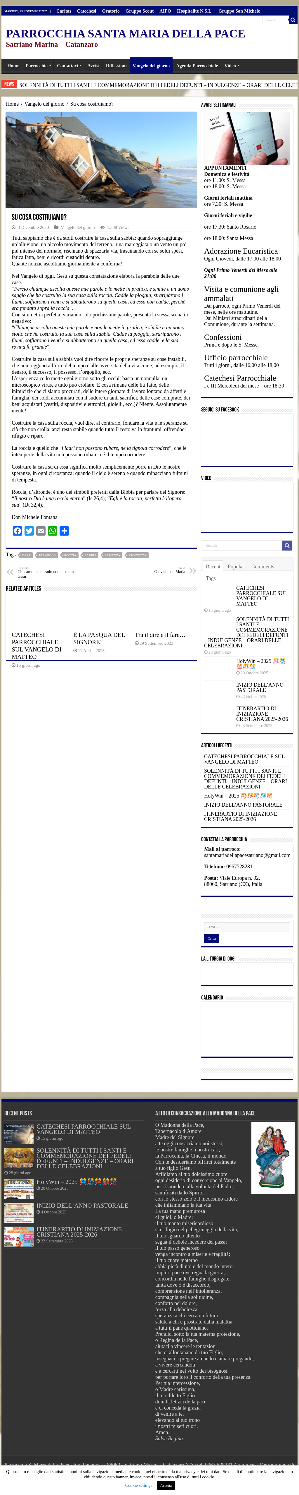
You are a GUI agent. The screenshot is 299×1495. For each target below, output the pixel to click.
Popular (236, 567)
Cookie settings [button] (138, 1485)
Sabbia (90, 555)
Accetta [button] (166, 1485)
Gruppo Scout (140, 10)
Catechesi (86, 10)
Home (13, 65)
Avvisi (93, 65)
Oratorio (110, 10)
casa (26, 555)
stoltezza (138, 555)
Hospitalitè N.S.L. (195, 10)
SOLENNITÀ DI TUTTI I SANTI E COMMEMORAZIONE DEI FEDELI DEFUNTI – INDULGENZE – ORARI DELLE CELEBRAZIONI (246, 632)
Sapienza (112, 555)
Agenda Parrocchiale (197, 65)
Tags (211, 578)
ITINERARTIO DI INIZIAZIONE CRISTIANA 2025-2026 (262, 714)
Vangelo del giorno (151, 65)
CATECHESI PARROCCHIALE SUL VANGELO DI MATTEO (36, 645)
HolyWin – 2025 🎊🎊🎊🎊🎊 (261, 663)
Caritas (63, 10)
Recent (213, 567)
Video (230, 65)
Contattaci (67, 65)
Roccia (70, 555)
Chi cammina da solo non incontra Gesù (47, 572)
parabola (47, 555)
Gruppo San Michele (239, 10)
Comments (262, 567)
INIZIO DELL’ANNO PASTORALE (260, 687)
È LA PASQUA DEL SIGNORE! (99, 638)
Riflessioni (116, 65)
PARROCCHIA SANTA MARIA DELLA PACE (125, 33)
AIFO (165, 10)
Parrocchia (37, 65)
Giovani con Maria (155, 570)
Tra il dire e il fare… (160, 634)
